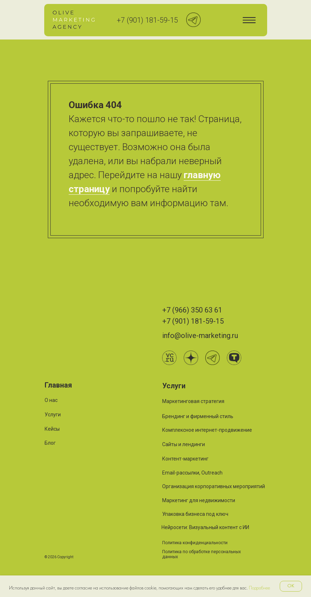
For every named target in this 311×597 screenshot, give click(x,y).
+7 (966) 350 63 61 (192, 310)
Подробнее (259, 588)
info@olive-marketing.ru (200, 335)
